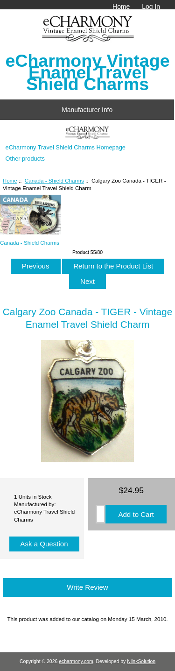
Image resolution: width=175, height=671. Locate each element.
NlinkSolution (141, 661)
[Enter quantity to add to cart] (100, 514)
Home (121, 6)
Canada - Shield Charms (54, 180)
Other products (25, 158)
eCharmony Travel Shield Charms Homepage (66, 147)
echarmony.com (76, 661)
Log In (151, 6)
